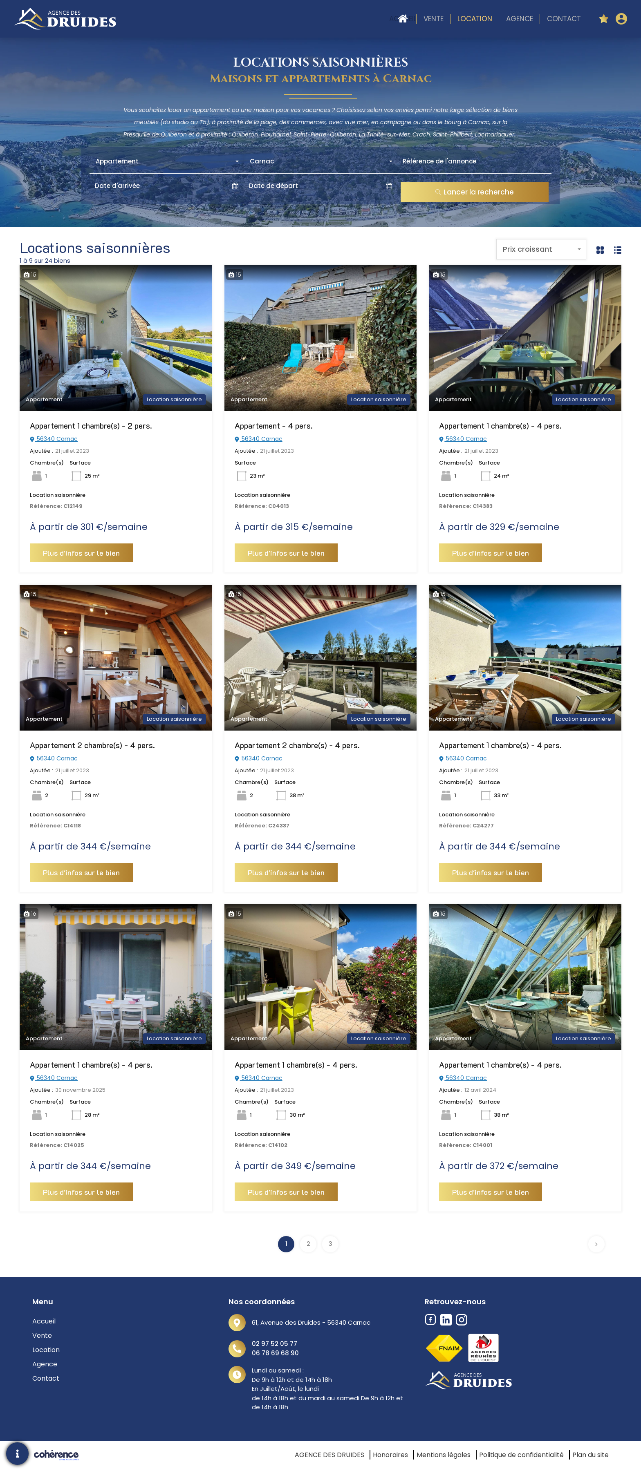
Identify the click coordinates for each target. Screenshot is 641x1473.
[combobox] (167, 161)
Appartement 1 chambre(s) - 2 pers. (91, 425)
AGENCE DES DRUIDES (329, 1455)
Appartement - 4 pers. (274, 425)
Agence (519, 19)
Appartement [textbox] (117, 161)
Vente (434, 19)
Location (474, 19)
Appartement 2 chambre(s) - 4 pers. (92, 745)
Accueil (403, 19)
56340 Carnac (54, 439)
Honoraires (390, 1455)
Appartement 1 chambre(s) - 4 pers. (500, 425)
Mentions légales (444, 1455)
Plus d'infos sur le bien (81, 553)
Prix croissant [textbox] (527, 249)
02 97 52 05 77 (274, 1343)
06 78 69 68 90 (275, 1353)
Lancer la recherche (474, 192)
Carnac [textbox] (262, 161)
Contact (564, 19)
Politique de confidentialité (521, 1455)
